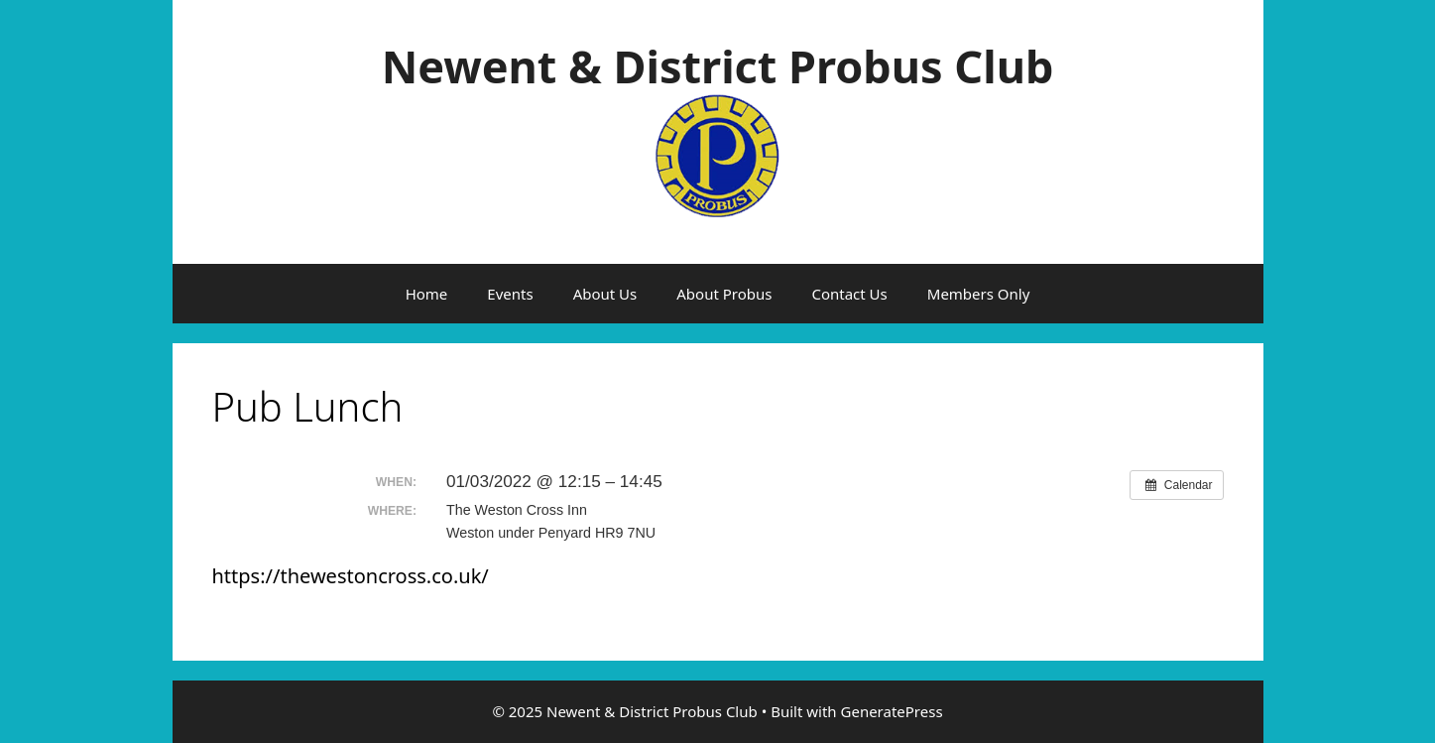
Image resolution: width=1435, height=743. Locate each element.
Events (510, 294)
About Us (605, 294)
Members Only (978, 294)
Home (427, 294)
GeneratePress (892, 711)
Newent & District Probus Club (718, 66)
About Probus (724, 294)
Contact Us (849, 294)
